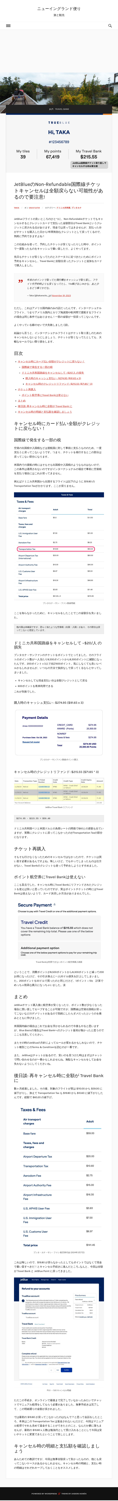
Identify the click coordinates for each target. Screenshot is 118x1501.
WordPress (51, 1494)
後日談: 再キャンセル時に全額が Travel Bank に (45, 407)
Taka (17, 208)
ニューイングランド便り (59, 8)
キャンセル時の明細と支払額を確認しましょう (45, 412)
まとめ (22, 401)
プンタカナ (78, 208)
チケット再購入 (27, 390)
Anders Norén (79, 1494)
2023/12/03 (35, 208)
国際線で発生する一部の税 (37, 368)
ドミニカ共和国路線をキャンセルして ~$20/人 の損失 (53, 373)
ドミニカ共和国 (65, 208)
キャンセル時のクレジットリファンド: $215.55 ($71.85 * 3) (58, 384)
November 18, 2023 (61, 296)
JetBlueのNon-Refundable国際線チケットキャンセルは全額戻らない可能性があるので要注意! (58, 191)
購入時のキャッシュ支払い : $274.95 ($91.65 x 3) (53, 379)
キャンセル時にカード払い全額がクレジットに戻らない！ (51, 362)
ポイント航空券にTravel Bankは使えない (45, 395)
